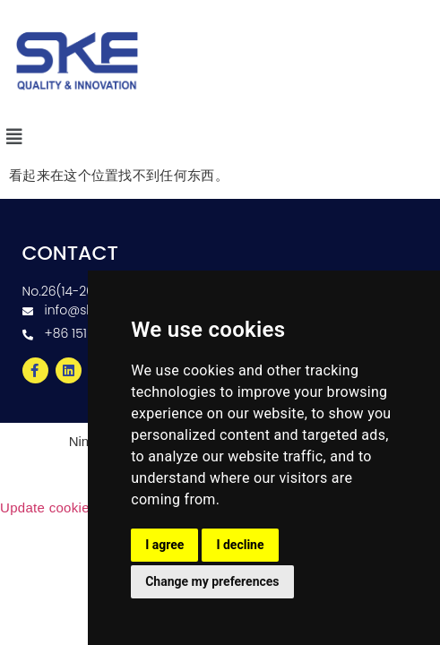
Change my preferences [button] (212, 581)
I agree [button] (164, 545)
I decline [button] (239, 545)
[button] (14, 137)
